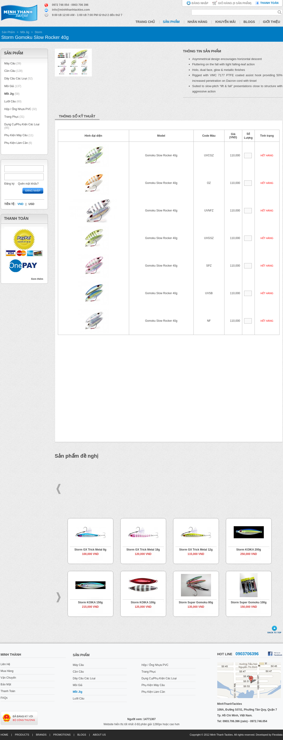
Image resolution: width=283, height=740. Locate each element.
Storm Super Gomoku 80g (196, 602)
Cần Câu (10, 70)
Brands (41, 734)
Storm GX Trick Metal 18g (143, 549)
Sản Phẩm (171, 22)
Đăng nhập (200, 3)
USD (31, 204)
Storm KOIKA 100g (143, 602)
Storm (38, 32)
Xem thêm (37, 278)
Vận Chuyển (8, 677)
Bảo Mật (6, 684)
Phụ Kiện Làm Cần (16, 143)
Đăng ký (9, 183)
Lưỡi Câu (10, 101)
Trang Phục (11, 116)
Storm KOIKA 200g (248, 549)
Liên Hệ (5, 664)
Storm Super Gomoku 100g (249, 602)
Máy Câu (10, 63)
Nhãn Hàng (198, 22)
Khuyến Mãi (225, 22)
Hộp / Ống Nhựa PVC (17, 109)
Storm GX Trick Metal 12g (196, 549)
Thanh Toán (8, 691)
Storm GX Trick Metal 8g (90, 549)
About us (99, 734)
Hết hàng (267, 155)
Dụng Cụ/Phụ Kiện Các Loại (22, 124)
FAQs (4, 697)
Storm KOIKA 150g (90, 602)
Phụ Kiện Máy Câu (16, 135)
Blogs (249, 22)
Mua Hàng (7, 671)
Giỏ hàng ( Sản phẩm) (234, 3)
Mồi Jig (24, 32)
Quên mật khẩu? (28, 183)
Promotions (62, 734)
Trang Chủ (145, 22)
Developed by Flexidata (269, 734)
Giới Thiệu (271, 22)
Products (22, 734)
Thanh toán (269, 3)
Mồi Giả (9, 86)
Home (4, 734)
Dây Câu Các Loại (15, 78)
